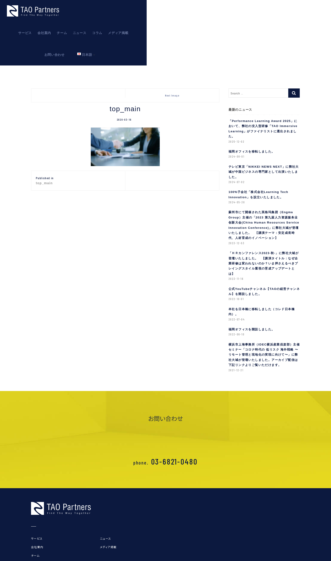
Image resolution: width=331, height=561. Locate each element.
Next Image (172, 70)
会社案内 (181, 11)
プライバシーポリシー (46, 554)
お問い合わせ (281, 11)
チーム (198, 11)
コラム (234, 11)
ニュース (216, 11)
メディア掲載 (255, 11)
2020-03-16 (124, 94)
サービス (161, 11)
